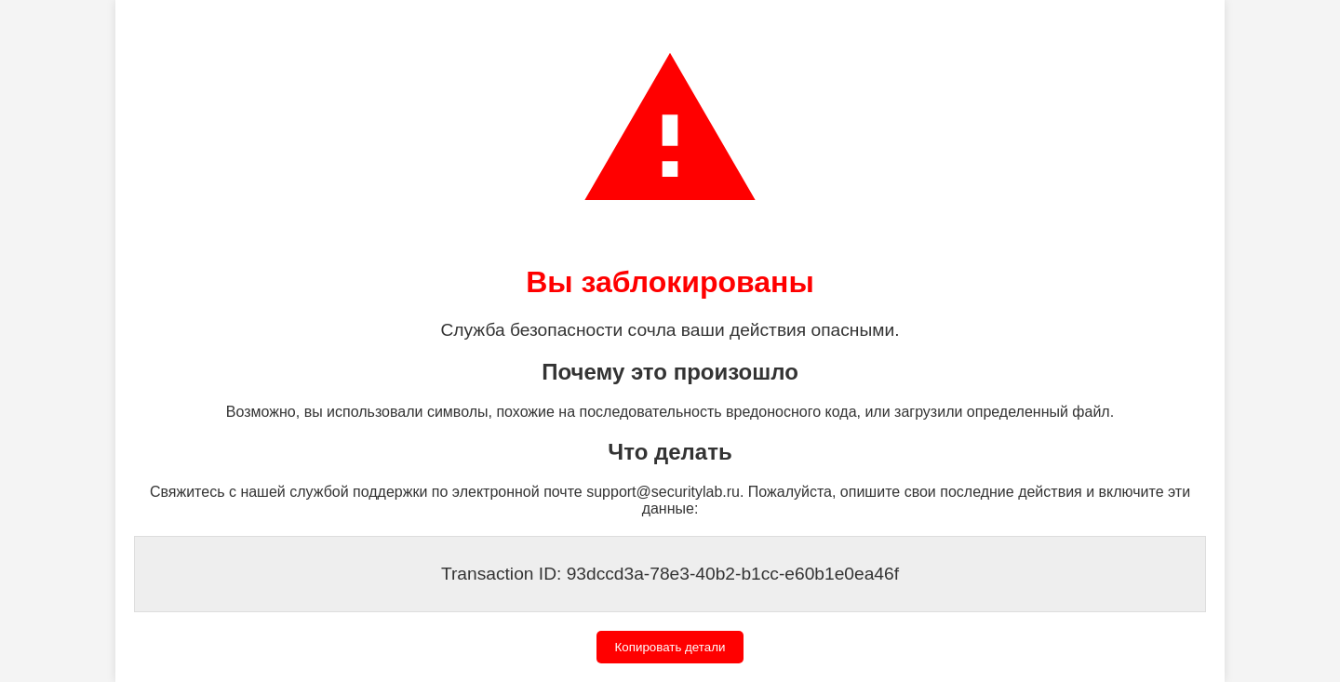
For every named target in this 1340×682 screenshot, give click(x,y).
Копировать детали (670, 647)
